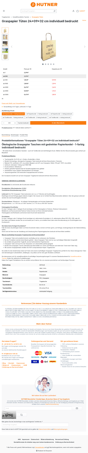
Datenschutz (35, 439)
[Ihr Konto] (73, 11)
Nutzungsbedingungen (60, 429)
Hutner (84, 20)
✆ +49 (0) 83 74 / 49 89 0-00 (12, 344)
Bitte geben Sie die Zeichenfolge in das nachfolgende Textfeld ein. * (22, 421)
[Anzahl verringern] (4, 123)
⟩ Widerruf (5, 365)
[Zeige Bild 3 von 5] (48, 64)
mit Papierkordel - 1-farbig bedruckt (13, 114)
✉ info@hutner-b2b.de (10, 354)
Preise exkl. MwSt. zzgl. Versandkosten (13, 103)
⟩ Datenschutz (16, 365)
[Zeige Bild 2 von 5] (45, 64)
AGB (19, 439)
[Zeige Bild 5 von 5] (53, 64)
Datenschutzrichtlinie (45, 429)
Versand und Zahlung (62, 439)
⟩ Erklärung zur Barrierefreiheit (12, 367)
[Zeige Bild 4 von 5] (51, 64)
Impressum (25, 439)
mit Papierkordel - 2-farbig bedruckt (37, 114)
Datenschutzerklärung (52, 404)
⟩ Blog (4, 363)
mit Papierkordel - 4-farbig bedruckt (61, 114)
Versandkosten (39, 447)
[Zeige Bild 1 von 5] (43, 64)
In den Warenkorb (58, 123)
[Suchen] (54, 11)
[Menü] (4, 11)
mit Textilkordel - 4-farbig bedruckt (59, 117)
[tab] (6, 134)
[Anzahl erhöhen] (15, 123)
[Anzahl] (9, 123)
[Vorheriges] (11, 47)
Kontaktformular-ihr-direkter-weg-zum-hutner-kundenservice (34, 442)
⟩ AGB (25, 365)
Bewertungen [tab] (15, 135)
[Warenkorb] (80, 11)
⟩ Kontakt (11, 363)
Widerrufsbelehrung (47, 439)
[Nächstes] (84, 47)
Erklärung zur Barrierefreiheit (64, 442)
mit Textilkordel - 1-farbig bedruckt (13, 117)
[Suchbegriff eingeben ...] (36, 11)
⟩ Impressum (20, 363)
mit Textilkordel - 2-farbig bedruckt (36, 117)
